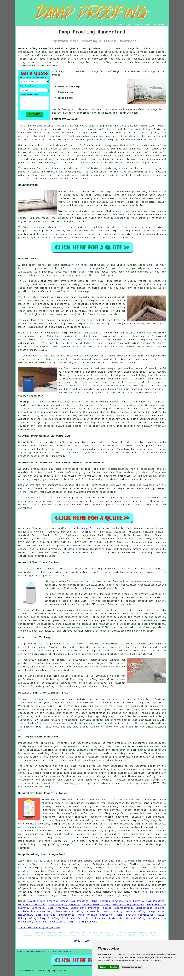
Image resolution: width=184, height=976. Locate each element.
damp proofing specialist (95, 679)
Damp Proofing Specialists (135, 915)
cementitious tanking (104, 660)
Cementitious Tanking (150, 908)
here (144, 892)
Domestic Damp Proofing (42, 901)
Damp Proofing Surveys (82, 922)
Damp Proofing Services (107, 901)
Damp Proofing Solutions (95, 915)
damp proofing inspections (51, 837)
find (28, 861)
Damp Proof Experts (91, 918)
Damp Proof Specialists (50, 922)
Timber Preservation (95, 904)
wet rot (116, 149)
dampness (80, 71)
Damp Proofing (155, 901)
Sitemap (20, 951)
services (88, 552)
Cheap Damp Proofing (74, 901)
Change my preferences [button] (131, 967)
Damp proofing (27, 528)
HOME (120, 24)
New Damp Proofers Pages (36, 951)
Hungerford (88, 528)
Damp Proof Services (32, 904)
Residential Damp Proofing (36, 915)
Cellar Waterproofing (117, 908)
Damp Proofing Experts (64, 904)
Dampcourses (156, 911)
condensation (157, 191)
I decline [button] (113, 967)
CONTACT (147, 24)
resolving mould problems (76, 810)
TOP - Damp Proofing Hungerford (39, 927)
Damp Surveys (134, 901)
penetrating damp (100, 126)
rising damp (43, 275)
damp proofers (157, 542)
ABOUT (137, 24)
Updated (53, 951)
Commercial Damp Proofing (49, 908)
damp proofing (102, 62)
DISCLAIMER (159, 24)
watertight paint (67, 405)
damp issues (73, 426)
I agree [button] (103, 967)
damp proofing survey (125, 230)
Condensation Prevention (34, 911)
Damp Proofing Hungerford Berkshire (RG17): (48, 48)
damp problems (135, 109)
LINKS (128, 24)
